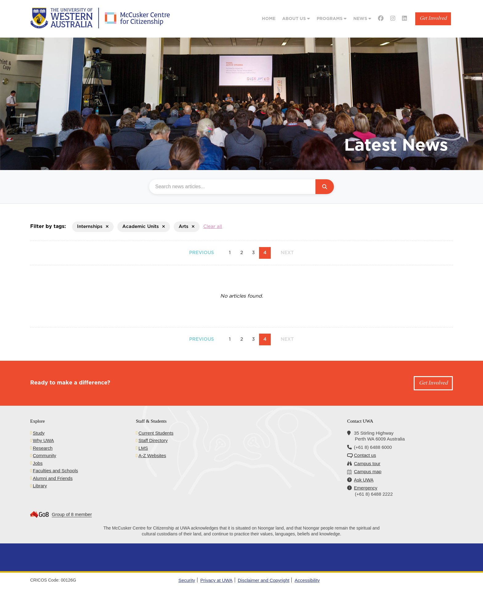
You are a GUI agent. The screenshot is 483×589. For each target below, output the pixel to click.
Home (268, 19)
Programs (332, 18)
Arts (187, 226)
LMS (143, 448)
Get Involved (433, 18)
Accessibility (307, 580)
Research (42, 448)
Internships (93, 226)
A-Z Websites (152, 455)
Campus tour (367, 463)
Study (38, 433)
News (362, 18)
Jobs (38, 463)
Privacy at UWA (216, 580)
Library (40, 485)
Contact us (365, 455)
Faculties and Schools (55, 470)
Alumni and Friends (52, 478)
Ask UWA (364, 479)
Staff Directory (153, 440)
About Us (296, 18)
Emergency (365, 487)
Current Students (155, 433)
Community (44, 455)
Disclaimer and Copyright (264, 580)
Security (186, 580)
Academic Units (143, 226)
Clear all (212, 226)
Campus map (367, 471)
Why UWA (43, 440)
